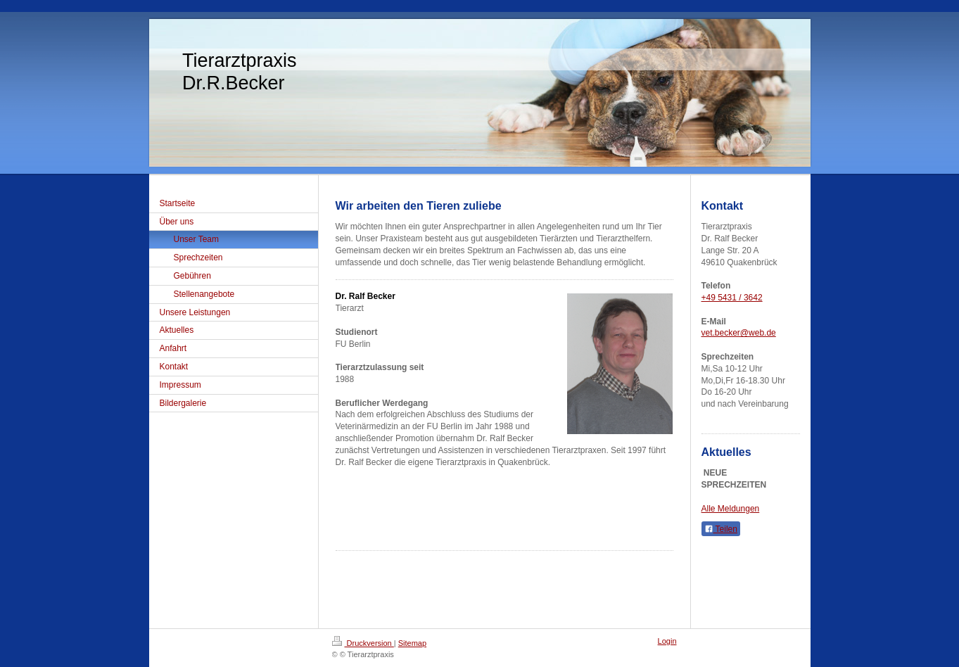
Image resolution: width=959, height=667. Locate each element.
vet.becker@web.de (738, 333)
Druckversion (363, 643)
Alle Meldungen (730, 509)
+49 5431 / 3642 (732, 298)
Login (667, 641)
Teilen (720, 529)
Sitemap (412, 643)
